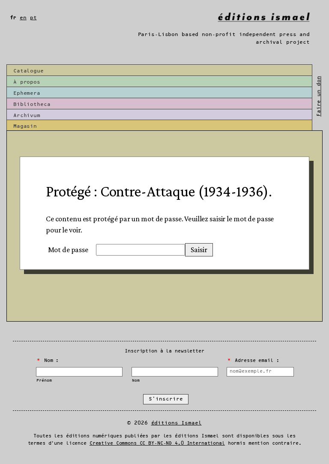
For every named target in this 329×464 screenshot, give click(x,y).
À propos (26, 82)
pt (33, 17)
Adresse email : (253, 361)
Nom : (48, 361)
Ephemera (26, 93)
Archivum (26, 115)
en (23, 17)
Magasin (25, 126)
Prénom (43, 381)
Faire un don (318, 96)
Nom (136, 381)
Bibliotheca (32, 104)
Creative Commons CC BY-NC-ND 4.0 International (157, 443)
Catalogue (28, 71)
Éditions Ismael (176, 423)
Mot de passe (68, 249)
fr (13, 17)
